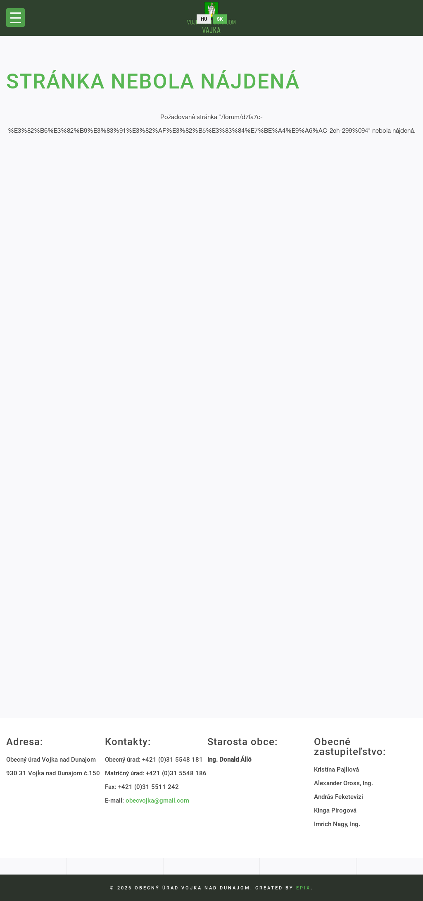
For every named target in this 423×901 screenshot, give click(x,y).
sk (220, 19)
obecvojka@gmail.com (157, 800)
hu (204, 19)
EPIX (303, 888)
